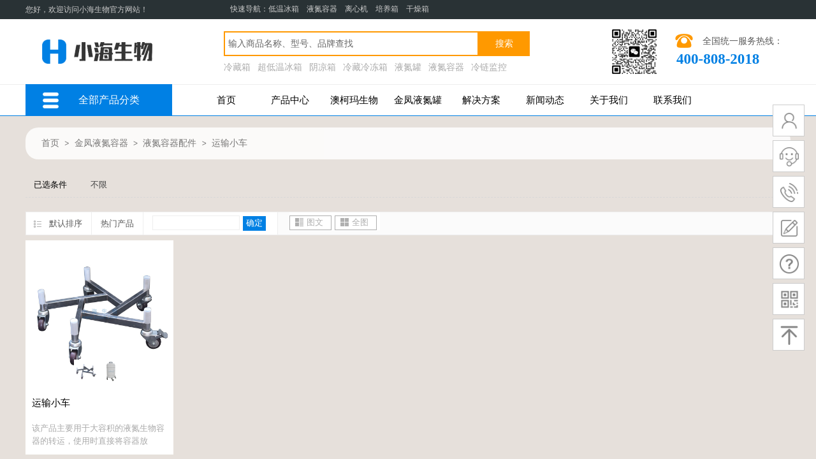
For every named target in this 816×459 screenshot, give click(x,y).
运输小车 (229, 143)
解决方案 (481, 100)
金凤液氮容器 (101, 143)
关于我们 (609, 100)
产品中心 (290, 100)
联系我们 (672, 100)
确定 (254, 223)
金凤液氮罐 (418, 100)
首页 (226, 100)
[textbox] (351, 43)
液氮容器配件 (169, 143)
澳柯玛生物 (354, 100)
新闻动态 (545, 100)
